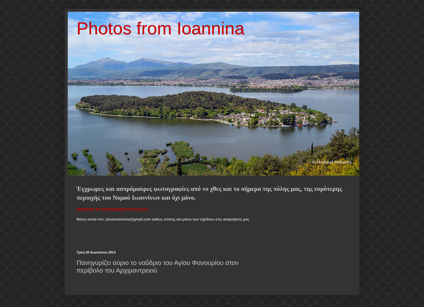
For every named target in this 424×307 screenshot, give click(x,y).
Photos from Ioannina (160, 28)
